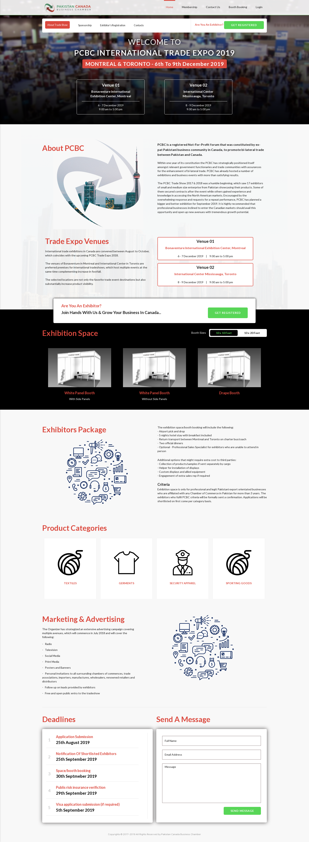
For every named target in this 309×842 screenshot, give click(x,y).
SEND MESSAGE (242, 809)
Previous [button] (32, 570)
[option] (70, 567)
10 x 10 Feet (224, 328)
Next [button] (270, 570)
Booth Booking (238, 7)
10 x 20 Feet (252, 328)
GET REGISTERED (244, 25)
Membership (189, 7)
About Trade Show (60, 25)
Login (259, 7)
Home (169, 7)
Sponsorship (91, 24)
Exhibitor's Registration (121, 24)
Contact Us (213, 7)
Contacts (150, 24)
